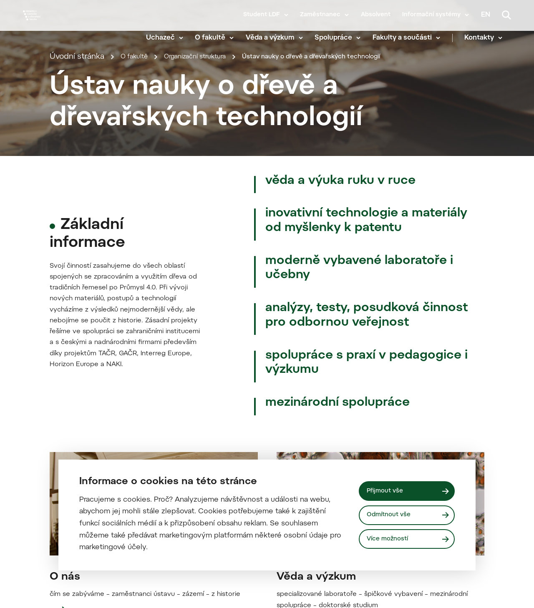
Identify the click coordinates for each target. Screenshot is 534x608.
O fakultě (219, 37)
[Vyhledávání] (506, 15)
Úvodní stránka (77, 172)
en (485, 15)
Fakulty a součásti (411, 37)
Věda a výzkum (278, 37)
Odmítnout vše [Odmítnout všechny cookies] (392, 515)
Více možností (390, 540)
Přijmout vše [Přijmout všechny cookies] (388, 489)
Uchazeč (169, 37)
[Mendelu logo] (71, 26)
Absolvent (375, 15)
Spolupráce (342, 37)
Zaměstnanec (320, 15)
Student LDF (261, 15)
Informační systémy (431, 15)
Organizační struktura (210, 172)
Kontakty (488, 37)
